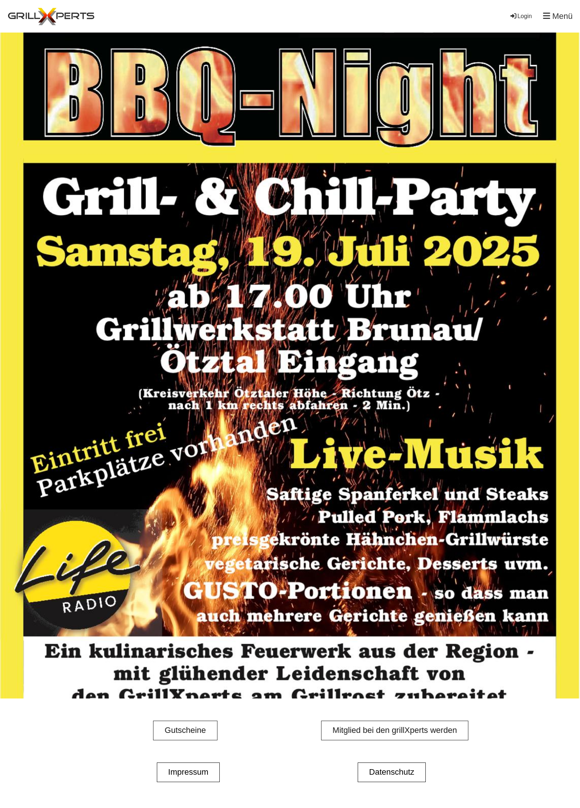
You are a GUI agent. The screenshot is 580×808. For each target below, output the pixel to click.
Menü (558, 16)
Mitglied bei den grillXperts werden (406, 730)
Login (520, 16)
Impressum (188, 772)
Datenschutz (391, 772)
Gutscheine (174, 730)
